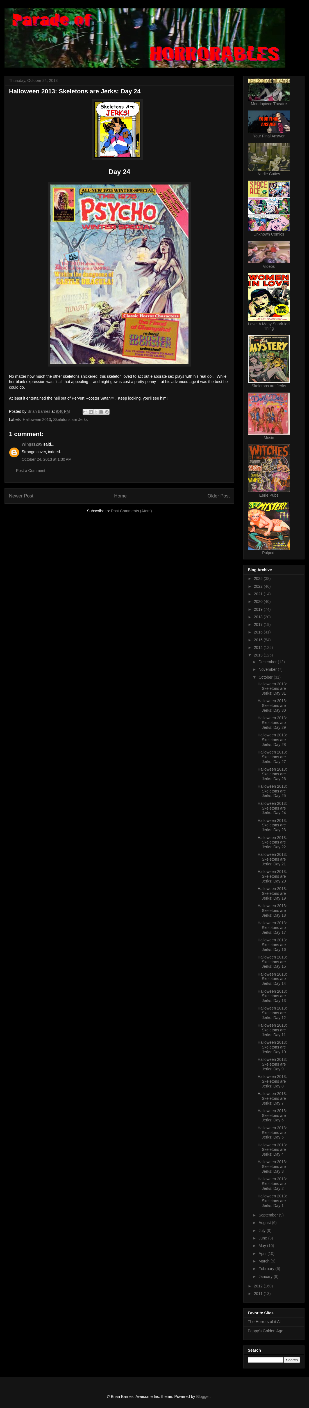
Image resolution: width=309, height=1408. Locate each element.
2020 (259, 601)
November (268, 669)
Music (269, 437)
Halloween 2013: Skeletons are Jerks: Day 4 (272, 1150)
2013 (259, 655)
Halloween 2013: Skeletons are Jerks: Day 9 (272, 1064)
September (268, 1215)
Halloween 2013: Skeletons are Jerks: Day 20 (272, 876)
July (262, 1230)
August (265, 1222)
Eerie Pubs (268, 495)
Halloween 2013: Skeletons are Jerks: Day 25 (272, 791)
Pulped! (268, 552)
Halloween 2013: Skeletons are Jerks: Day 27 (272, 757)
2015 (259, 640)
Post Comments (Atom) (131, 511)
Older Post (219, 496)
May (262, 1245)
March (264, 1261)
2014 (259, 647)
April (262, 1253)
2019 (259, 609)
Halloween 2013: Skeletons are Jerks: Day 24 (272, 808)
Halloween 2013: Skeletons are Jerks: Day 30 (272, 706)
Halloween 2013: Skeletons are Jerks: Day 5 (272, 1133)
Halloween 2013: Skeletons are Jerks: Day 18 (272, 911)
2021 (259, 594)
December (268, 662)
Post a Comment (30, 470)
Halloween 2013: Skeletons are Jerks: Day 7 (272, 1098)
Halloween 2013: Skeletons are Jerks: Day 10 (272, 1047)
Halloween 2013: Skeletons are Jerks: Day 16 (272, 945)
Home (120, 496)
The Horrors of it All (264, 1321)
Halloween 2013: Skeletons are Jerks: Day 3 (272, 1167)
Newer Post (21, 496)
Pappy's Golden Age (265, 1331)
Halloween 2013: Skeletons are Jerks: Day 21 (272, 859)
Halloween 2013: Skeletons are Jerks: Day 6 (272, 1116)
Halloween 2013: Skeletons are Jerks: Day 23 (272, 825)
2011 (259, 1293)
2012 (259, 1286)
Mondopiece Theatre (269, 104)
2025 (259, 578)
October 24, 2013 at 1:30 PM (47, 459)
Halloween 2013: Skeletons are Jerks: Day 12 (272, 1013)
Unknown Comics (269, 234)
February (266, 1268)
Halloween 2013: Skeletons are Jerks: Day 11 (272, 1030)
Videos (269, 266)
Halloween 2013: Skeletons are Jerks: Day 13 (272, 996)
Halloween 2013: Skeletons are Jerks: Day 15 (272, 962)
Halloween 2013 (37, 419)
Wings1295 (32, 444)
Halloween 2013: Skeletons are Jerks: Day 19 (272, 893)
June (263, 1238)
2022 (259, 586)
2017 (259, 624)
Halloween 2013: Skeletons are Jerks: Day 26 (272, 774)
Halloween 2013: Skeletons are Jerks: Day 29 (272, 723)
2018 (259, 617)
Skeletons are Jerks (70, 419)
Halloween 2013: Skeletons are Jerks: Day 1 (272, 1201)
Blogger (202, 1396)
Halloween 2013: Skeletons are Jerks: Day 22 (272, 842)
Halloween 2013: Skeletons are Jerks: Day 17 (272, 928)
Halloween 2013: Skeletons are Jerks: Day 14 (272, 979)
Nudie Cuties (269, 174)
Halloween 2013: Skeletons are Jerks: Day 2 (272, 1184)
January (266, 1276)
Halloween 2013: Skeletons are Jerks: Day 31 (272, 689)
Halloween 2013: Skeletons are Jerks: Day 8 (272, 1081)
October (266, 677)
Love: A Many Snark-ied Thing (269, 326)
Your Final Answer (269, 136)
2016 (259, 632)
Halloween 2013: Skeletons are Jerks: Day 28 (272, 740)
